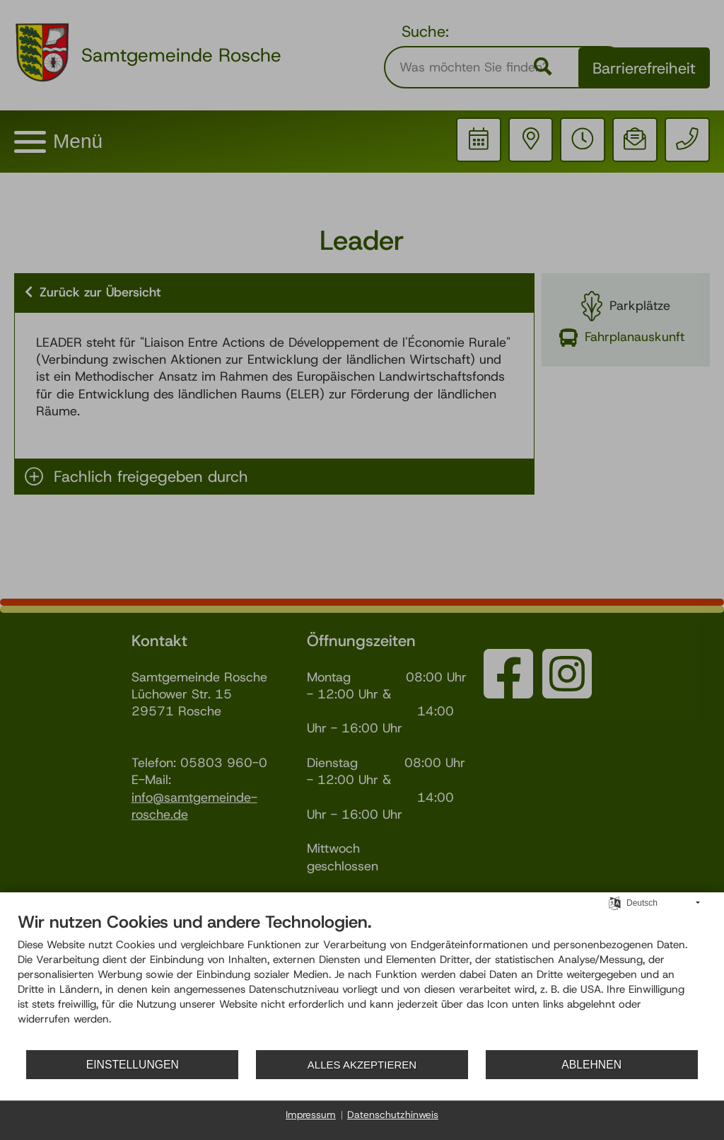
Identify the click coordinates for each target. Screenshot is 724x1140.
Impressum (311, 1114)
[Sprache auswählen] (614, 904)
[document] (362, 981)
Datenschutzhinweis (392, 1114)
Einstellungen (135, 1065)
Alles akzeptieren (378, 1065)
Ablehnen (606, 1065)
